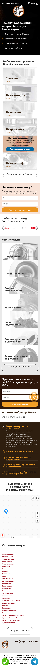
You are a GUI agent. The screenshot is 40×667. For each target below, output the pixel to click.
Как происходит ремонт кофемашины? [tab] (17, 427)
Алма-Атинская (8, 564)
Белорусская (7, 596)
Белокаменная (7, 593)
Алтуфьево (6, 566)
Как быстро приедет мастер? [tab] (19, 451)
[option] (6, 228)
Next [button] (37, 228)
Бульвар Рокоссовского (11, 620)
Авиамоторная (7, 557)
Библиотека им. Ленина (11, 601)
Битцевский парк (8, 603)
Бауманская (6, 588)
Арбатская (6, 574)
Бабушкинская (7, 579)
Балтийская (6, 583)
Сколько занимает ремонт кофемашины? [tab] (18, 459)
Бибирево (6, 598)
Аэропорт (5, 576)
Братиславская (8, 613)
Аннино (5, 571)
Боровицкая (6, 608)
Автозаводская (8, 554)
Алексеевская (7, 561)
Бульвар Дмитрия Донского (12, 618)
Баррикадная (7, 586)
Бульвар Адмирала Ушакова (13, 615)
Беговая (5, 591)
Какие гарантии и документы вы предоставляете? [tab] (21, 466)
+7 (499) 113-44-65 (10, 3)
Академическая (8, 559)
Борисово (5, 605)
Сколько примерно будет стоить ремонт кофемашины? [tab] (21, 473)
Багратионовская (8, 581)
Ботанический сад (9, 610)
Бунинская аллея (8, 623)
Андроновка (6, 569)
